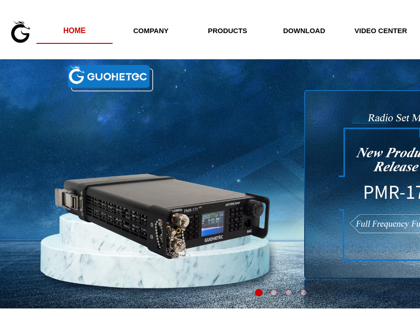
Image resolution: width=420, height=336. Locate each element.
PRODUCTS (227, 31)
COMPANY (151, 31)
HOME (75, 31)
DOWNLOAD (304, 31)
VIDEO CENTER (381, 31)
